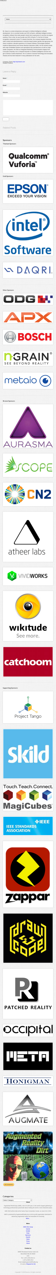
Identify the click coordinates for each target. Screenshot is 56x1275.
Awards (28, 1237)
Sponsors (28, 1235)
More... (28, 1218)
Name (5, 78)
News (28, 1239)
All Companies (9, 1184)
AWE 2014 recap (28, 1227)
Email (5, 85)
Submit (28, 1229)
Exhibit (28, 1231)
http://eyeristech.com (19, 62)
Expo (28, 1233)
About (28, 1243)
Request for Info (31, 1264)
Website (5, 92)
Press (28, 1241)
